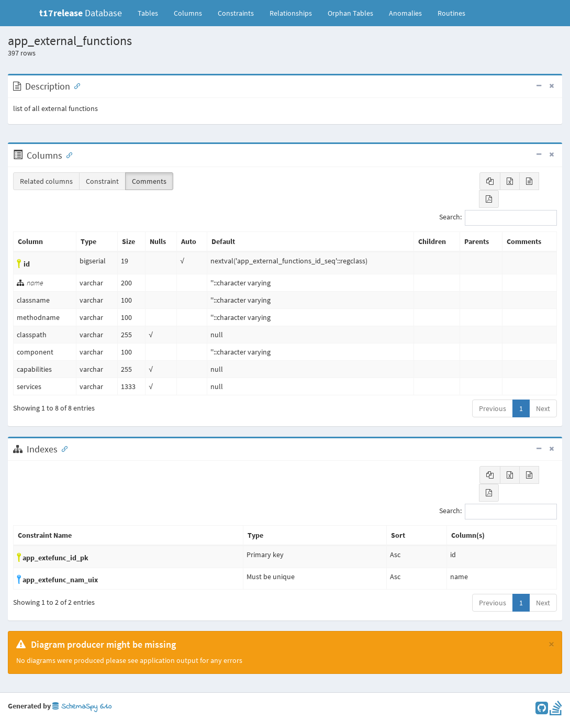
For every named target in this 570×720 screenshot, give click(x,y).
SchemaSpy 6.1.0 (81, 706)
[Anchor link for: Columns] (67, 154)
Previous (492, 408)
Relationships (291, 13)
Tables (152, 12)
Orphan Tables (350, 13)
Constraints (236, 13)
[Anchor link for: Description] (75, 85)
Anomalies (405, 13)
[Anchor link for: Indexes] (62, 448)
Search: (498, 218)
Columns (188, 13)
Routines (451, 13)
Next (543, 408)
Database (80, 13)
